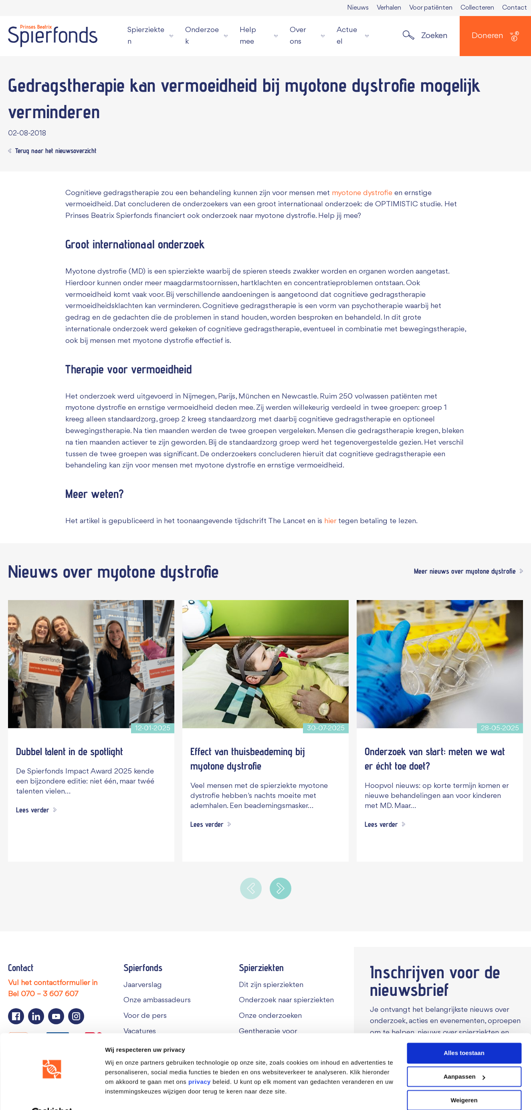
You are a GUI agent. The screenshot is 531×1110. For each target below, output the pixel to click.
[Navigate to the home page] (52, 36)
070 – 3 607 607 (50, 995)
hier (330, 521)
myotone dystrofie (362, 193)
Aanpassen (464, 1057)
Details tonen (124, 1094)
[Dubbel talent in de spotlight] (91, 664)
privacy (199, 1062)
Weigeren (463, 1081)
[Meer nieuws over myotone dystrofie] (466, 571)
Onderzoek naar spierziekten (286, 1001)
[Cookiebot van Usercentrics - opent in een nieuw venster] (52, 1094)
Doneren (495, 36)
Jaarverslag (142, 985)
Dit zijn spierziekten (271, 985)
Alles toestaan (464, 1034)
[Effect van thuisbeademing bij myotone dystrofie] (265, 664)
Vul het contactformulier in (52, 983)
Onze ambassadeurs (157, 1001)
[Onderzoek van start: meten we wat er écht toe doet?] (440, 664)
